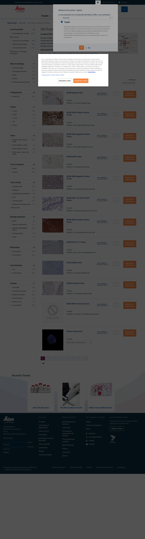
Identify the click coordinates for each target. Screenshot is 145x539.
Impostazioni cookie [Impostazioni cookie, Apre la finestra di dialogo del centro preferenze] (65, 81)
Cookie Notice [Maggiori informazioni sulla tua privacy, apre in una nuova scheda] (91, 72)
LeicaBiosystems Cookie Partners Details (52, 75)
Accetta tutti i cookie (80, 81)
